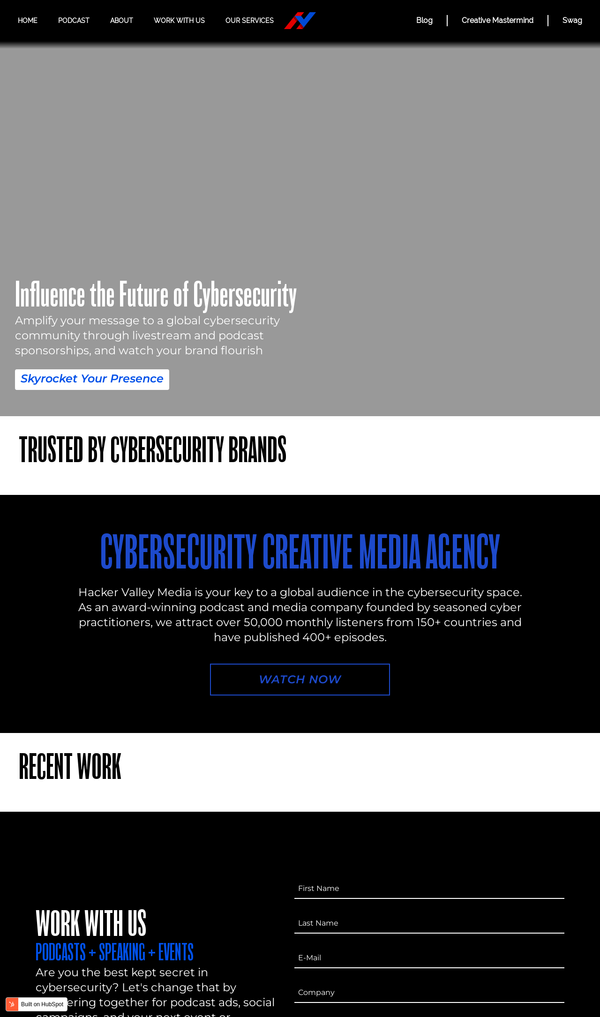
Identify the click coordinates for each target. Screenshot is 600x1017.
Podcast (74, 20)
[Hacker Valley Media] (300, 20)
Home (28, 20)
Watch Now (300, 679)
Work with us (179, 20)
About (121, 20)
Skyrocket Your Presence (92, 378)
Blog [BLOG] (424, 20)
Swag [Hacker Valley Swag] (572, 20)
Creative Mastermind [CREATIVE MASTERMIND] (497, 20)
